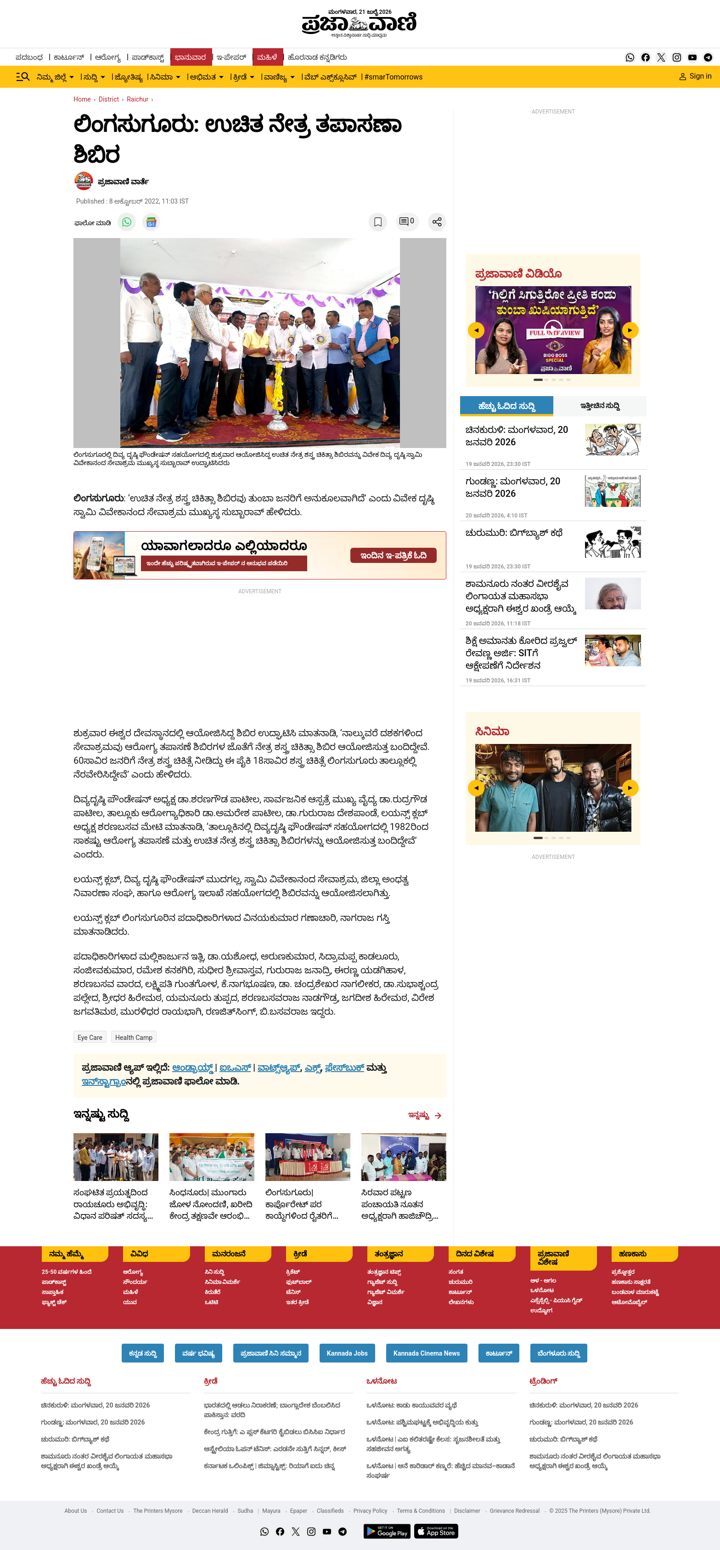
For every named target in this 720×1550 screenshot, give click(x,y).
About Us (76, 1511)
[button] (143, 1353)
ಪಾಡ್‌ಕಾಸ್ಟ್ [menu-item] (148, 57)
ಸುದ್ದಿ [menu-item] (90, 77)
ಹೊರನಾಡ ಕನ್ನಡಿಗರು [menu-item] (317, 57)
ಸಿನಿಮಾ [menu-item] (161, 77)
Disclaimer (467, 1511)
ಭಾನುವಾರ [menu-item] (190, 57)
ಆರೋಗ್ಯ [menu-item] (108, 57)
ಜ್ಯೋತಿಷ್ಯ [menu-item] (129, 77)
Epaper (298, 1511)
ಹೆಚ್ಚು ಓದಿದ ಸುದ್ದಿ (65, 1381)
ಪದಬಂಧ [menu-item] (29, 57)
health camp (133, 1037)
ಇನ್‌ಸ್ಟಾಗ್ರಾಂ (104, 1081)
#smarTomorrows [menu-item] (393, 77)
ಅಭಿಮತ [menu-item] (203, 77)
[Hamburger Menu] (23, 76)
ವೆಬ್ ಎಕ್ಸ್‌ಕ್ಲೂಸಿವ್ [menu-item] (330, 77)
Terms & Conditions (421, 1511)
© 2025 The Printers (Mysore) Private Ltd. (600, 1511)
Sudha (245, 1511)
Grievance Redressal (515, 1511)
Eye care (90, 1037)
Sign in (696, 76)
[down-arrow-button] (72, 77)
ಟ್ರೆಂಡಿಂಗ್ (543, 1381)
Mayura (271, 1511)
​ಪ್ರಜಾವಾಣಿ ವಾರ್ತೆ (123, 181)
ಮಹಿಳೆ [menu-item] (267, 57)
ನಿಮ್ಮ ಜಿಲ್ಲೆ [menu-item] (51, 77)
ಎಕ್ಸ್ (313, 1067)
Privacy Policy (371, 1511)
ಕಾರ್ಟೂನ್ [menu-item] (69, 57)
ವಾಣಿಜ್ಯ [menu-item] (275, 77)
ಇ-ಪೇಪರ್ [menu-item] (231, 57)
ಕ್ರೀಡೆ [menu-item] (240, 77)
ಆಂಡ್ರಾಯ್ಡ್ (193, 1067)
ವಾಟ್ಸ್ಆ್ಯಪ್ (279, 1067)
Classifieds (330, 1511)
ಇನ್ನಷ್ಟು (425, 1114)
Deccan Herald (210, 1511)
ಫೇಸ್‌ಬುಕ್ (344, 1067)
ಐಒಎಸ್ (235, 1067)
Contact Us (110, 1511)
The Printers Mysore (157, 1511)
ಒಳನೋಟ (381, 1381)
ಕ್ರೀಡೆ (210, 1381)
